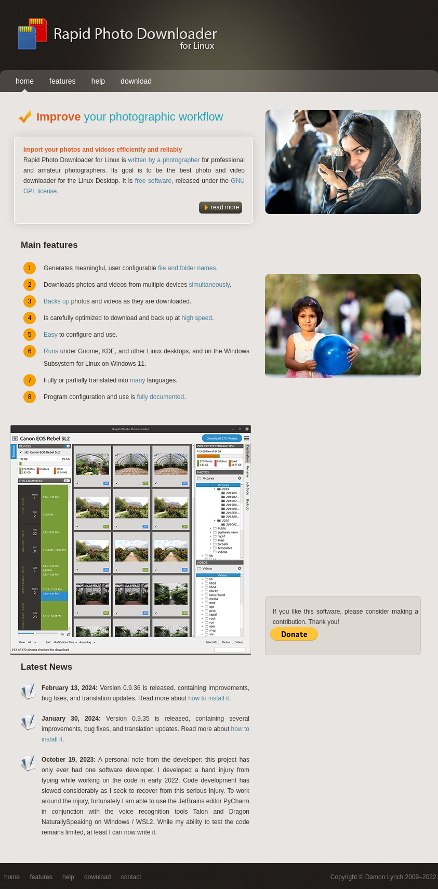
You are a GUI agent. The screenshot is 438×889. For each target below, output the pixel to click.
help (98, 81)
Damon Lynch (384, 877)
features (62, 81)
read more (225, 207)
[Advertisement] (361, 34)
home (25, 81)
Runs (51, 351)
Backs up (56, 301)
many (137, 380)
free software (153, 180)
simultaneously (209, 284)
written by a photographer (164, 160)
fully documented (160, 397)
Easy (51, 334)
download (136, 81)
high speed (197, 318)
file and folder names (187, 268)
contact (131, 877)
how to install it (208, 698)
